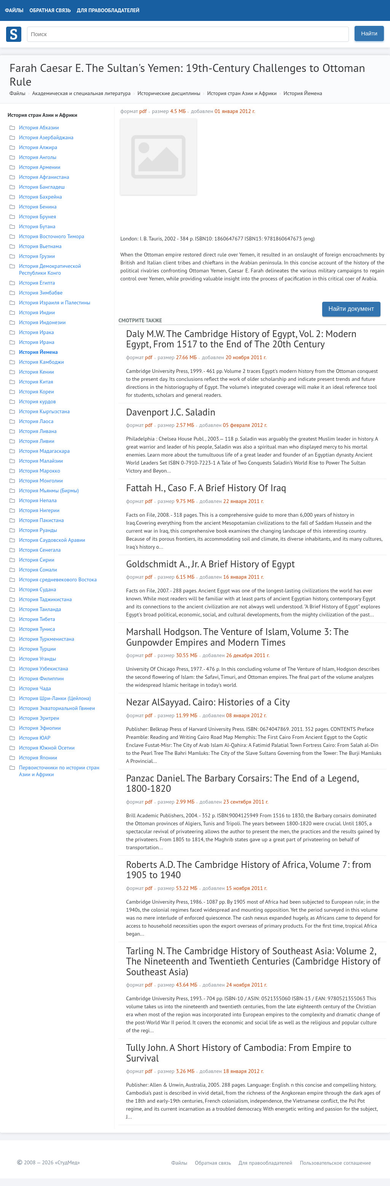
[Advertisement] (292, 172)
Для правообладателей (108, 10)
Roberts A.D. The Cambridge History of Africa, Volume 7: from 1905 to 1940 (248, 869)
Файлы (14, 10)
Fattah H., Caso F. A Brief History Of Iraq (206, 488)
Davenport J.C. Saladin (170, 412)
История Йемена (303, 93)
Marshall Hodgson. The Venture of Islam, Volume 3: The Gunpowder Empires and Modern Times (237, 637)
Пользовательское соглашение (335, 1162)
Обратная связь (50, 10)
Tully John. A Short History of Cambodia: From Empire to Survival (239, 1052)
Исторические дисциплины (168, 93)
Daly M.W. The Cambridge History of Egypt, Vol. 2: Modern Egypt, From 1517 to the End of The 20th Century (241, 339)
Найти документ (351, 309)
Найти (369, 33)
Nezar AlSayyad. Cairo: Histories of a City (208, 702)
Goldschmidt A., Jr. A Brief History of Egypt (210, 564)
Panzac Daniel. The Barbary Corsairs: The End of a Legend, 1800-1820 (242, 783)
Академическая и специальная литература (81, 93)
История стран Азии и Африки (242, 93)
